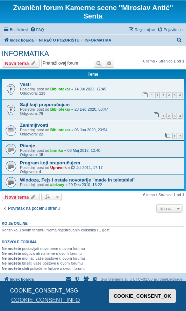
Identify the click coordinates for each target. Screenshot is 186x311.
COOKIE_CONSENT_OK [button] (142, 296)
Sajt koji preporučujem (45, 104)
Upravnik (58, 167)
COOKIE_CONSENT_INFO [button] (45, 300)
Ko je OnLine (15, 223)
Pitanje (27, 145)
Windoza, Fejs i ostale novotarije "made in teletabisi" (77, 180)
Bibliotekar (60, 89)
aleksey (57, 185)
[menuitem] (37, 29)
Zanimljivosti (34, 125)
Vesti (25, 84)
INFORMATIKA (25, 53)
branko (56, 150)
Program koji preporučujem (50, 162)
